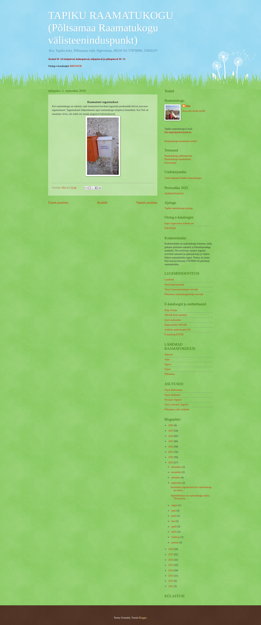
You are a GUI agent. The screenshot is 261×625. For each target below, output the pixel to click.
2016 (171, 559)
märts (174, 531)
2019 (171, 462)
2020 (171, 457)
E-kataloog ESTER (174, 334)
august (174, 505)
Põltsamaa (170, 374)
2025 (171, 430)
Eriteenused (170, 162)
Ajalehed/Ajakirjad (174, 193)
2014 (171, 570)
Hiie (188, 106)
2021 (171, 452)
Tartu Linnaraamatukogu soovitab (181, 289)
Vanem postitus (146, 202)
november (176, 472)
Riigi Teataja (171, 310)
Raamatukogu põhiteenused (178, 156)
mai (173, 521)
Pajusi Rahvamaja (173, 390)
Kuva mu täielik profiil (193, 111)
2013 (171, 575)
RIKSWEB (76, 66)
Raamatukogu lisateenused (178, 159)
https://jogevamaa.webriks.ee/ (179, 223)
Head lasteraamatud (174, 284)
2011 (171, 586)
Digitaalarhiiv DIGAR (176, 324)
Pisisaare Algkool (173, 399)
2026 (171, 425)
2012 (171, 581)
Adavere (169, 354)
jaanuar (175, 542)
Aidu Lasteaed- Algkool (176, 404)
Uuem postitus (58, 202)
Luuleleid (169, 279)
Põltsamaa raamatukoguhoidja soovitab (184, 294)
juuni (174, 515)
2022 (171, 446)
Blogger (143, 617)
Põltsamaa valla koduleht (177, 409)
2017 (171, 554)
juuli (174, 510)
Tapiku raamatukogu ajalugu (179, 208)
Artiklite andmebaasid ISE (178, 329)
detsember (176, 467)
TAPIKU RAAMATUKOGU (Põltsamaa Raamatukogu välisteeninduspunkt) (110, 27)
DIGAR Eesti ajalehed (176, 315)
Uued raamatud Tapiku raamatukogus (183, 178)
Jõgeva (168, 364)
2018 (171, 549)
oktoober (176, 477)
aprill (174, 526)
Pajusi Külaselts (172, 395)
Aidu (167, 359)
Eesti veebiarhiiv (173, 320)
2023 (171, 441)
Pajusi (168, 369)
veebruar (176, 537)
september (176, 483)
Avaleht (102, 202)
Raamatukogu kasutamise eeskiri (181, 141)
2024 (171, 436)
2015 (171, 565)
